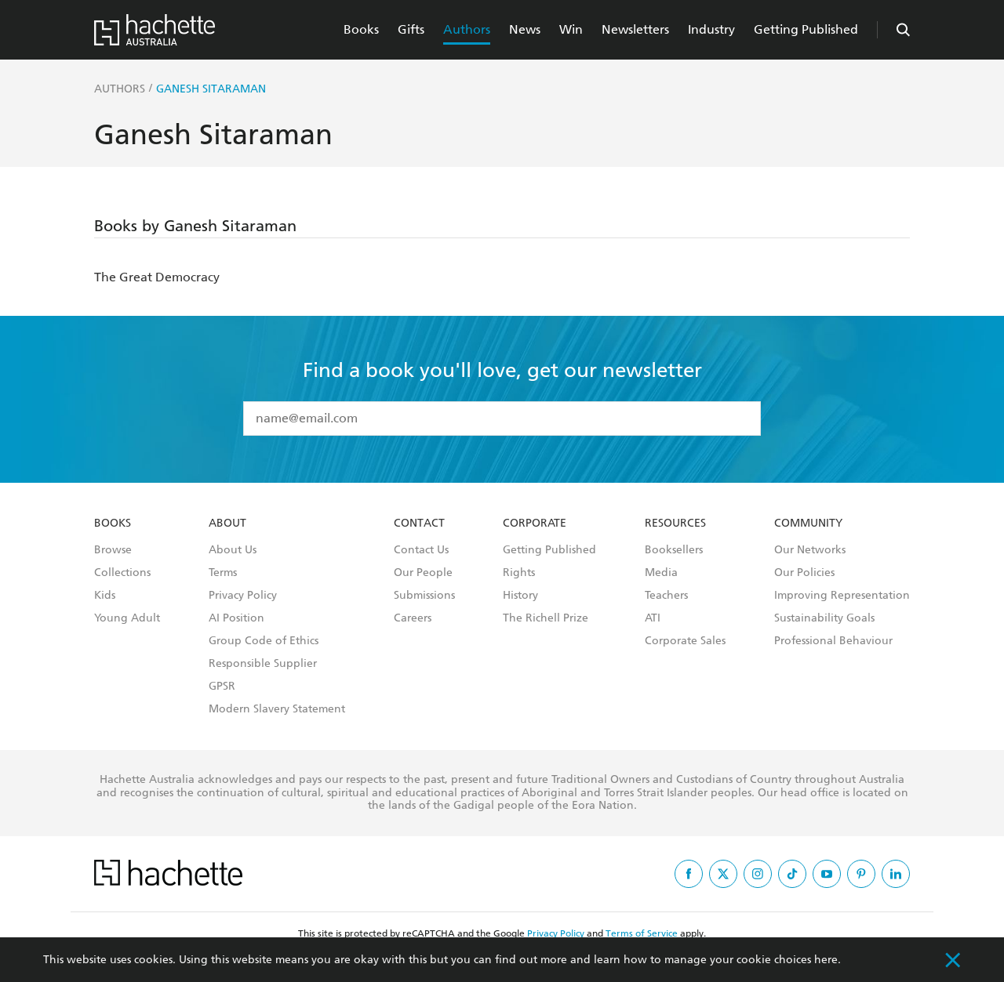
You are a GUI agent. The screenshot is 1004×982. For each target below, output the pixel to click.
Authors (466, 29)
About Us (232, 550)
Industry (711, 29)
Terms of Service (642, 933)
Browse (113, 550)
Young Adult (127, 618)
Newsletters (635, 29)
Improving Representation (842, 595)
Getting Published (806, 29)
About (227, 523)
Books (361, 29)
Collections (122, 572)
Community (808, 523)
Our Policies (804, 572)
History (520, 595)
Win (571, 29)
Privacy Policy (243, 595)
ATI (652, 618)
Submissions (424, 595)
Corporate (534, 523)
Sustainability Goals (824, 618)
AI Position (236, 618)
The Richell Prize (545, 618)
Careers (412, 618)
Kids (104, 595)
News (524, 29)
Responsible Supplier (263, 663)
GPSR (222, 686)
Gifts (411, 29)
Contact (419, 523)
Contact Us (421, 550)
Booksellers (674, 550)
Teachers (666, 595)
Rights (519, 572)
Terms (223, 572)
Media (661, 572)
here (826, 959)
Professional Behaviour (833, 641)
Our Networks (810, 550)
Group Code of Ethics (263, 641)
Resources (675, 523)
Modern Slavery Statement (277, 709)
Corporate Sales (685, 641)
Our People (423, 572)
